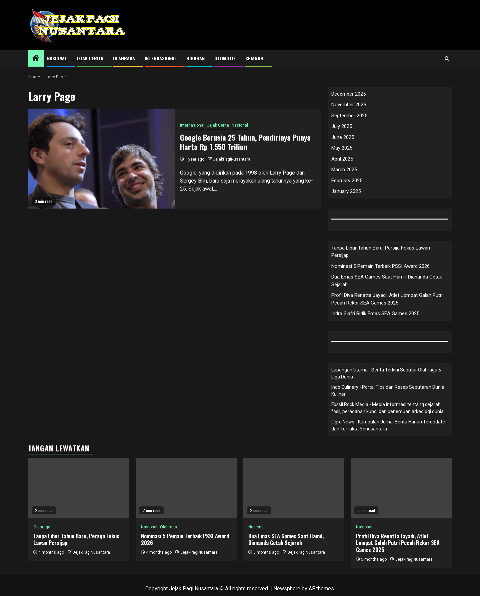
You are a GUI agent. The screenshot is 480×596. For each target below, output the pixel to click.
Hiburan (195, 58)
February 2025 (346, 181)
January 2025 (346, 191)
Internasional (161, 58)
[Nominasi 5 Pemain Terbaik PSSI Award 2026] (186, 488)
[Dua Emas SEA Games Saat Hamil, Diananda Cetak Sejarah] (293, 488)
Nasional (57, 58)
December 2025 (348, 94)
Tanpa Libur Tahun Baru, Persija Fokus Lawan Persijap (76, 539)
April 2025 (342, 159)
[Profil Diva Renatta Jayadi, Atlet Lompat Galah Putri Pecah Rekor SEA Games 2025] (401, 488)
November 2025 (348, 105)
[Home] (36, 58)
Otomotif (225, 58)
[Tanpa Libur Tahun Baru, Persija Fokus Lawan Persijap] (78, 488)
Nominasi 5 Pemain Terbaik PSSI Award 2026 (380, 266)
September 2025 (349, 116)
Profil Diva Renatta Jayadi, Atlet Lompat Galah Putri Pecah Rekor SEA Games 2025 (398, 543)
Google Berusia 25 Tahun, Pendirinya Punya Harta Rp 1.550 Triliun (245, 142)
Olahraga (124, 58)
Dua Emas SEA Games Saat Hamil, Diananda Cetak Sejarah (286, 539)
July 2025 (341, 126)
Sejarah (254, 58)
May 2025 (341, 148)
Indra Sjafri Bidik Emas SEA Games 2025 (375, 313)
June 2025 (342, 137)
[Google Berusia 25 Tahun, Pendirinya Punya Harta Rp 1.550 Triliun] (101, 159)
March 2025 (344, 170)
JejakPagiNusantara (231, 159)
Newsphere (286, 588)
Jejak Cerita (90, 58)
